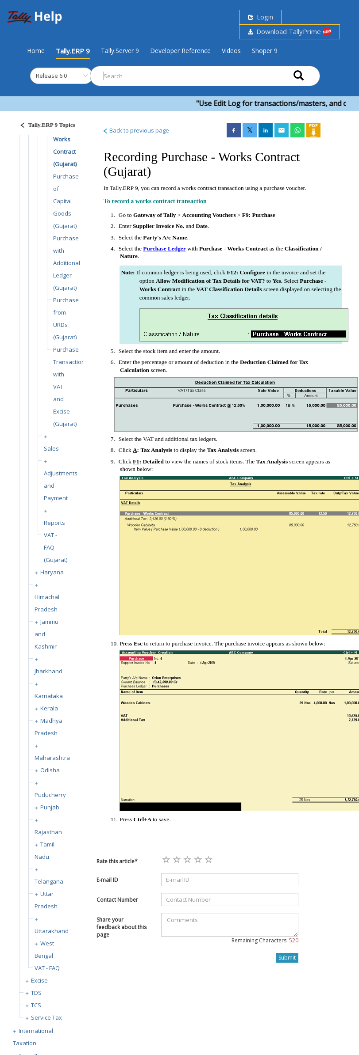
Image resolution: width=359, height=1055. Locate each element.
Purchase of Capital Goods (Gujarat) (66, 201)
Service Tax (46, 1017)
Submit (287, 957)
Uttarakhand (52, 931)
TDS (36, 993)
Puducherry (50, 795)
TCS (36, 1005)
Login (260, 16)
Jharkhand (48, 671)
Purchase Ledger (164, 248)
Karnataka (49, 696)
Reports (54, 523)
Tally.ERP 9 (73, 50)
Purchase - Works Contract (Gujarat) (66, 139)
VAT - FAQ (47, 968)
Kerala (49, 708)
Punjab (49, 807)
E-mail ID (107, 880)
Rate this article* (117, 861)
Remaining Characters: (265, 940)
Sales (51, 448)
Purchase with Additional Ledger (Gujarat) (66, 263)
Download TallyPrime (289, 31)
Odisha (50, 770)
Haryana (52, 572)
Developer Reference (180, 50)
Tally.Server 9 (120, 50)
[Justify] (45, 126)
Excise (39, 980)
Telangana (49, 881)
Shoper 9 (265, 50)
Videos (231, 50)
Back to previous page (135, 130)
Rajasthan (48, 832)
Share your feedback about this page (122, 927)
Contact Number (117, 899)
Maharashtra (52, 758)
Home (36, 50)
